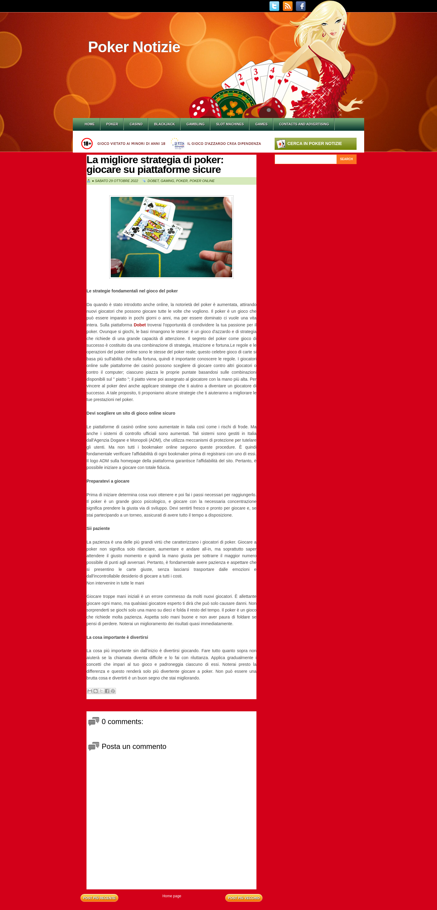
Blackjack (164, 124)
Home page (171, 896)
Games (261, 124)
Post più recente (99, 898)
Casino (136, 124)
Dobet (153, 181)
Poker (112, 124)
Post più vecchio (244, 898)
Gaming (167, 181)
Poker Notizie (134, 47)
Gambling (195, 124)
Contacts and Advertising (304, 124)
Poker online (202, 181)
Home (90, 124)
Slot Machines (230, 124)
